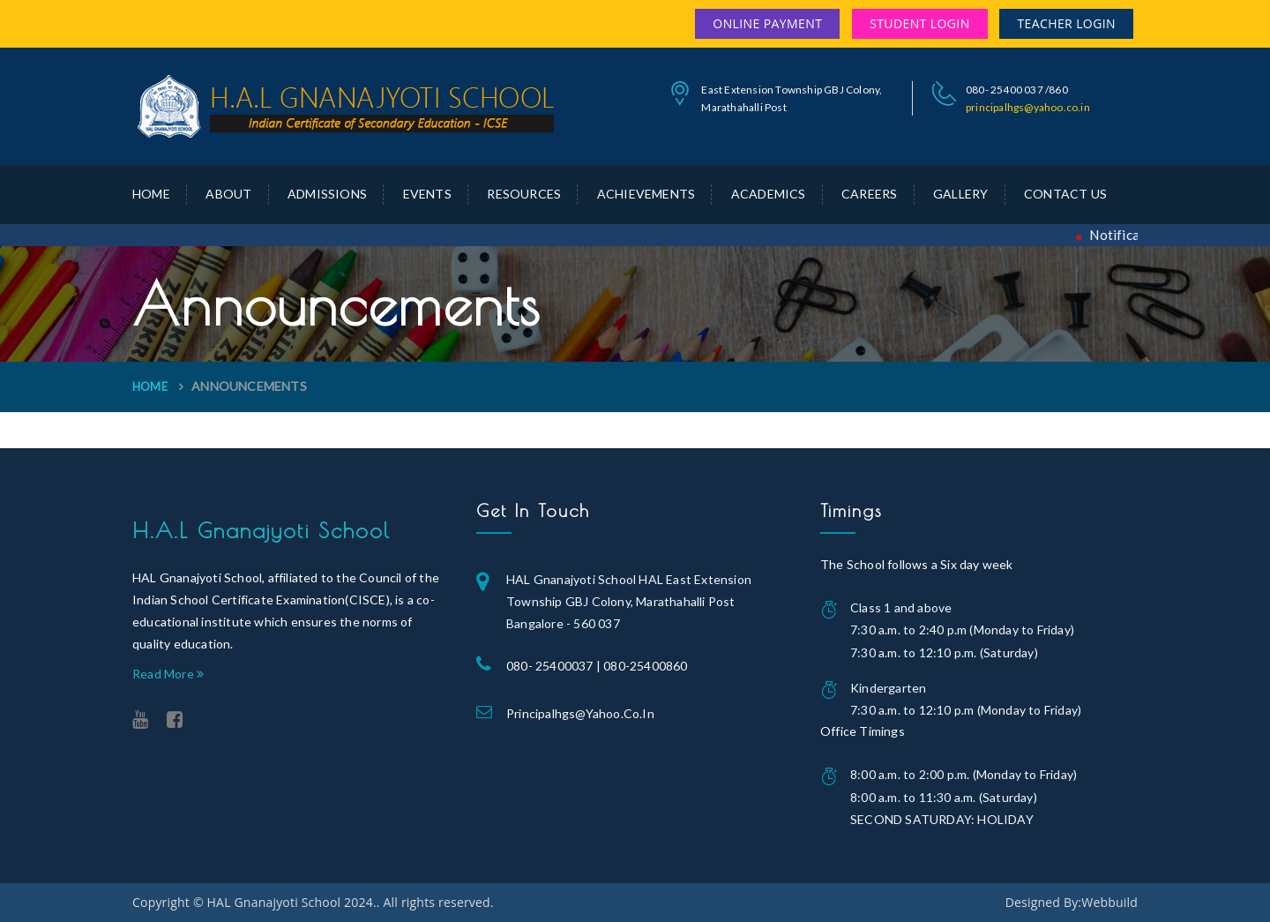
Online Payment (767, 23)
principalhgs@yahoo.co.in (1028, 107)
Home (151, 193)
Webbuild (1109, 902)
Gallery (960, 193)
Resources (524, 193)
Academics (768, 193)
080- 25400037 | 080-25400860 (597, 665)
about (228, 193)
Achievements (646, 193)
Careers (869, 193)
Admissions (327, 193)
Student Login (919, 23)
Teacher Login (1066, 23)
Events (427, 193)
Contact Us (1065, 193)
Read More (168, 673)
